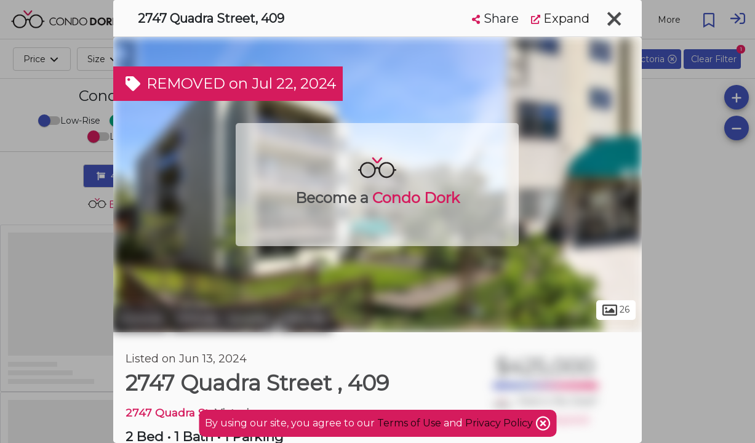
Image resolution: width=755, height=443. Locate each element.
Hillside (305, 318)
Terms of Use (409, 423)
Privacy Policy (500, 423)
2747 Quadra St (167, 412)
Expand (560, 18)
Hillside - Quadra (223, 318)
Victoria (140, 318)
